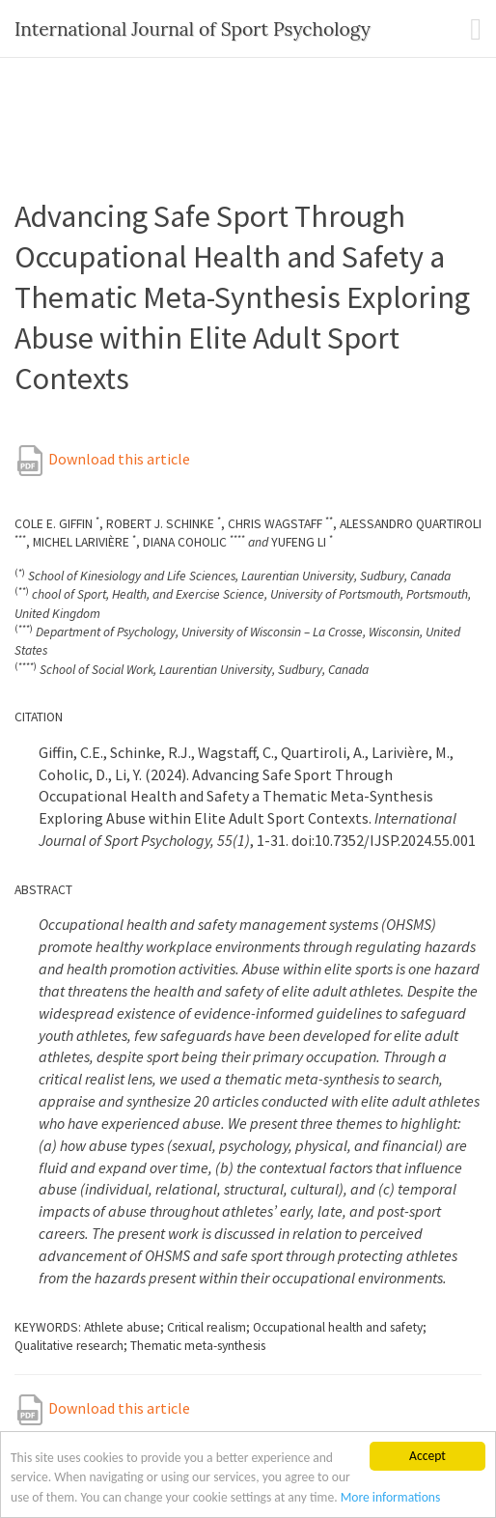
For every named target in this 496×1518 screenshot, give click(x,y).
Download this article (102, 458)
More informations (391, 1497)
